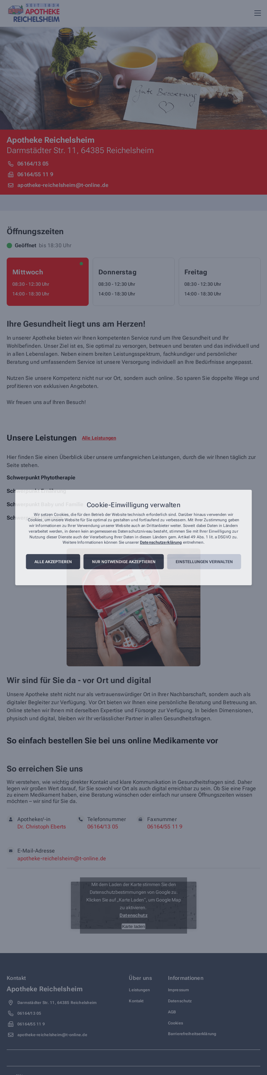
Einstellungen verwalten (204, 561)
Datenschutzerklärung (161, 542)
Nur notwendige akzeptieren (124, 561)
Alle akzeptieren (53, 561)
